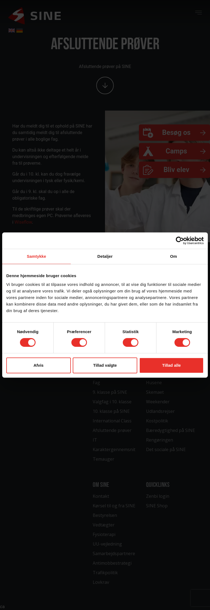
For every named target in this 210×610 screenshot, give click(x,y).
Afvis (38, 365)
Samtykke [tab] (36, 256)
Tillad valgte (105, 365)
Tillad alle (171, 365)
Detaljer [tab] (105, 256)
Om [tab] (173, 256)
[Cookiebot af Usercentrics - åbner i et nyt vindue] (180, 240)
